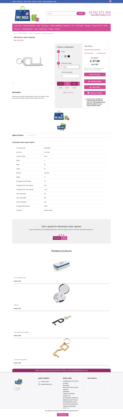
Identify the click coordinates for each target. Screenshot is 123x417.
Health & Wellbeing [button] (56, 25)
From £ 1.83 (17, 308)
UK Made (65, 383)
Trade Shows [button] (43, 29)
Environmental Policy (70, 402)
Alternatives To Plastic (70, 381)
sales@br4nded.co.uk (101, 15)
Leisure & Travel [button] (97, 25)
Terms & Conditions (69, 406)
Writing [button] (51, 29)
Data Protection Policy (70, 404)
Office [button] (105, 25)
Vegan (14, 1)
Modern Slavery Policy (70, 400)
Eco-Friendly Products (70, 398)
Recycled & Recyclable (70, 387)
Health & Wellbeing (22, 33)
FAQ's (40, 1)
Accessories (37, 33)
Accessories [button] (18, 25)
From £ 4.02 (17, 281)
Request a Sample (95, 93)
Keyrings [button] (87, 25)
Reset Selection (68, 92)
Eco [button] (72, 25)
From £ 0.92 (17, 363)
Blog (55, 1)
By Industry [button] (45, 25)
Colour (63, 51)
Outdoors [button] (17, 29)
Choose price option (66, 63)
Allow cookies (62, 414)
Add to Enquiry (95, 74)
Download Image (94, 81)
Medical (31, 33)
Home (15, 33)
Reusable (66, 385)
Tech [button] (35, 29)
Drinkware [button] (67, 25)
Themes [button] (57, 29)
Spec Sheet (95, 87)
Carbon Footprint (69, 393)
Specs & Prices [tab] (17, 135)
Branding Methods (48, 1)
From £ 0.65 (17, 335)
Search (80, 13)
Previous (57, 238)
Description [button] (16, 92)
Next (64, 238)
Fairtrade (66, 391)
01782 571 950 (100, 12)
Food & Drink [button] (79, 25)
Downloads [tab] (31, 135)
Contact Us (20, 1)
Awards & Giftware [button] (29, 25)
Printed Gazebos (27, 29)
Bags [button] (38, 25)
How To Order (27, 1)
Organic (65, 389)
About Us (34, 1)
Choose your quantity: (67, 72)
